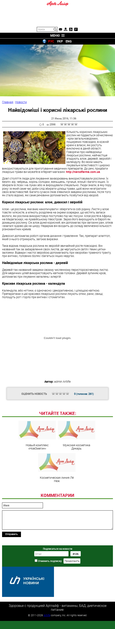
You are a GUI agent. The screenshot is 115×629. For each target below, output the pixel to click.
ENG (69, 41)
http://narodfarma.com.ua (83, 172)
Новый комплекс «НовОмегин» (37, 463)
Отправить (11, 562)
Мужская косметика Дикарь (76, 463)
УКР (60, 41)
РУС (51, 41)
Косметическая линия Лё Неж (57, 496)
